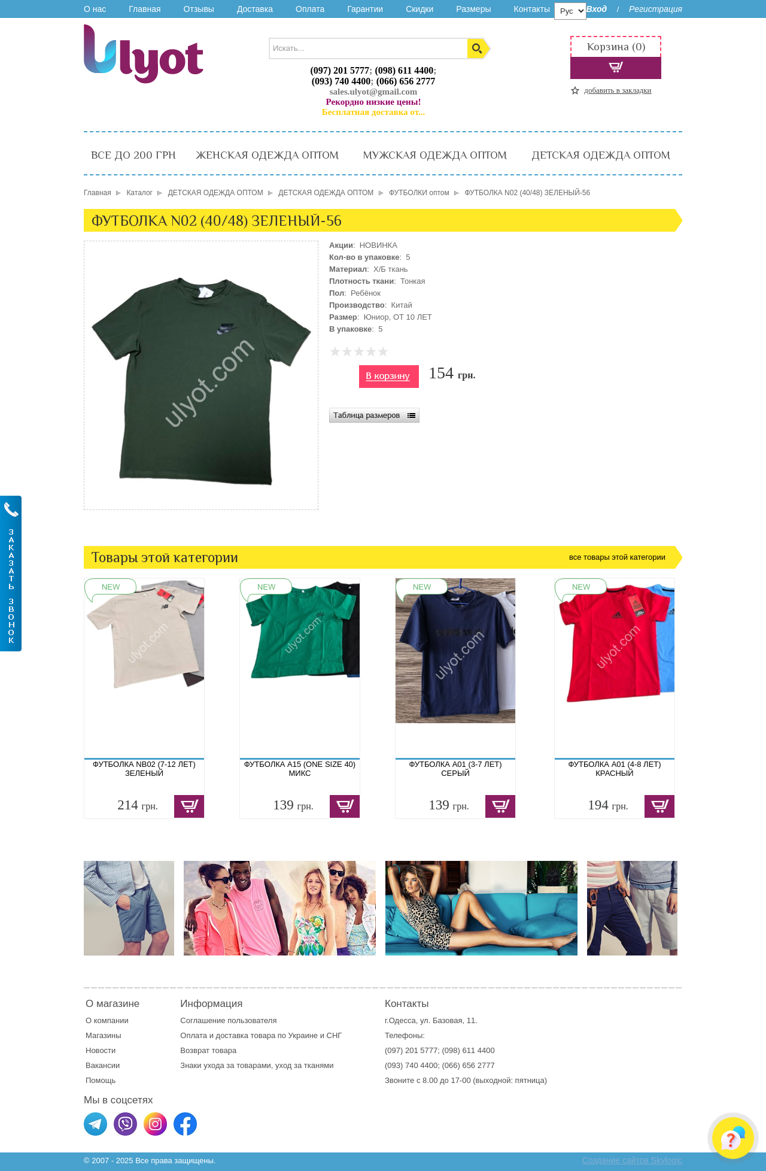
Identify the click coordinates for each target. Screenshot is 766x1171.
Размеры (473, 9)
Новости (100, 1050)
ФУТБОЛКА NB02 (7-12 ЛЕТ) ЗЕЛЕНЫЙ (144, 769)
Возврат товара (209, 1050)
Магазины (103, 1035)
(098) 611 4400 (404, 70)
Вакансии (103, 1065)
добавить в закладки (617, 90)
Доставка (255, 9)
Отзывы (199, 9)
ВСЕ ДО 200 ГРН (133, 155)
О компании (107, 1020)
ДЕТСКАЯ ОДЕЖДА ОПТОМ (600, 155)
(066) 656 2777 (406, 81)
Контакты (531, 9)
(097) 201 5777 (339, 70)
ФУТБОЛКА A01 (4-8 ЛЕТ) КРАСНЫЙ (614, 769)
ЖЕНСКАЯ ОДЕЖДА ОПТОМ (267, 155)
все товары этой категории (617, 557)
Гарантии (365, 9)
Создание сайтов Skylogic (632, 1160)
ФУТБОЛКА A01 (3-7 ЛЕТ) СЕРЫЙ (455, 769)
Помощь (100, 1080)
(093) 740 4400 (341, 81)
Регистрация (655, 9)
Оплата (310, 9)
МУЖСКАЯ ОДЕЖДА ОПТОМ (435, 155)
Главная (144, 9)
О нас (95, 9)
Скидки (419, 9)
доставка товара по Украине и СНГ (280, 1035)
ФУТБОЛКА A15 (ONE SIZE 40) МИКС (299, 769)
